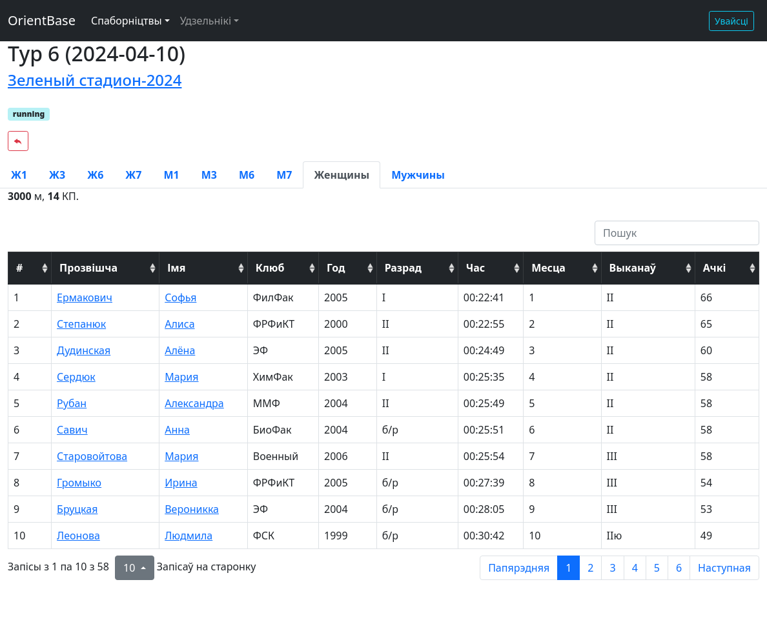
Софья (180, 297)
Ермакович (84, 297)
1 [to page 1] (568, 568)
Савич (72, 430)
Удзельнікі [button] (205, 21)
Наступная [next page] (724, 568)
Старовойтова (92, 456)
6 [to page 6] (679, 568)
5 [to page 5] (657, 568)
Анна (177, 430)
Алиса (179, 324)
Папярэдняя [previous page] (518, 568)
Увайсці (731, 21)
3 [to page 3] (612, 568)
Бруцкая (77, 509)
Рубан (72, 403)
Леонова (78, 535)
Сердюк (76, 377)
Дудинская (83, 350)
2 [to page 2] (590, 568)
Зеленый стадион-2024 (94, 79)
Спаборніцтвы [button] (126, 21)
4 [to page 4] (635, 568)
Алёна (180, 350)
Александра (194, 403)
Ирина (181, 483)
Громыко (79, 483)
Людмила (188, 535)
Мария (181, 377)
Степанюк (81, 324)
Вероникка (192, 509)
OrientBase (42, 20)
